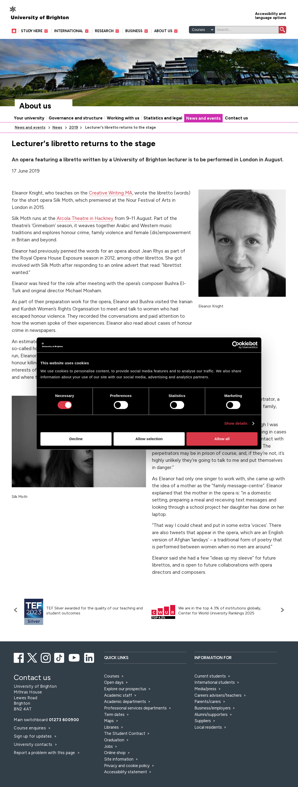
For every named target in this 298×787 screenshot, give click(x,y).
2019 (73, 127)
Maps (109, 720)
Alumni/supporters (211, 714)
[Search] (247, 29)
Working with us (123, 118)
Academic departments (125, 701)
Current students (210, 676)
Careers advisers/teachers (218, 695)
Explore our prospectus (125, 688)
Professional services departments (136, 707)
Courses (111, 676)
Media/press (205, 688)
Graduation (114, 739)
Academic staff (118, 695)
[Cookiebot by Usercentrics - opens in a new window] (236, 345)
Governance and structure (76, 118)
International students (214, 682)
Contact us (236, 118)
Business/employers (212, 707)
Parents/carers (207, 701)
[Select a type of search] (202, 29)
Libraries (111, 727)
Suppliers (202, 720)
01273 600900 (64, 719)
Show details (236, 423)
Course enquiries (30, 727)
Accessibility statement (125, 771)
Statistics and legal (163, 118)
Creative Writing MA (110, 193)
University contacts (33, 744)
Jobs (108, 746)
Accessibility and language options (270, 15)
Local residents (208, 727)
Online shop (115, 752)
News (57, 127)
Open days (114, 682)
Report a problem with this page (45, 752)
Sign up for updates (33, 736)
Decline (76, 439)
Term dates (114, 714)
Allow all (222, 439)
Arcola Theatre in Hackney (85, 218)
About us (35, 105)
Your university (29, 118)
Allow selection (148, 439)
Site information (119, 759)
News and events (203, 118)
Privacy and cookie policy (127, 765)
